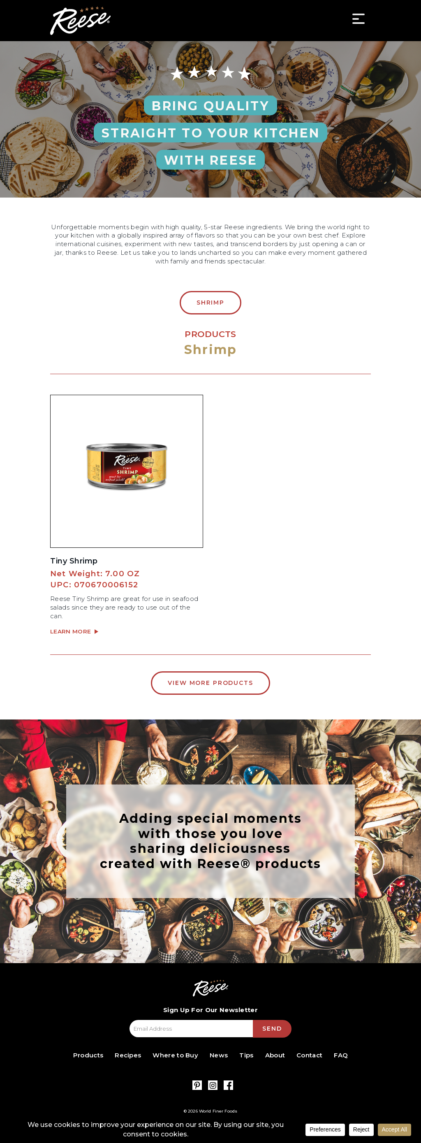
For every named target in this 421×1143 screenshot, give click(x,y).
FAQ (341, 1055)
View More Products (210, 683)
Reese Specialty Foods (80, 20)
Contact (309, 1055)
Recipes (128, 1055)
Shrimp (210, 302)
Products (88, 1055)
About (275, 1055)
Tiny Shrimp (74, 561)
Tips (246, 1055)
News (219, 1055)
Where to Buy (175, 1055)
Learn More (71, 631)
